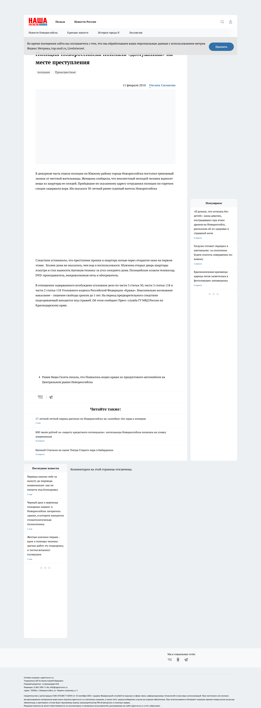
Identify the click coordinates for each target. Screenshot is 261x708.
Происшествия (65, 72)
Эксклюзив (135, 32)
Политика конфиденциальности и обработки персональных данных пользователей (63, 690)
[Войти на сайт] (230, 21)
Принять (221, 46)
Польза (60, 21)
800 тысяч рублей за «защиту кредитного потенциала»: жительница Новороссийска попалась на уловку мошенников (106, 437)
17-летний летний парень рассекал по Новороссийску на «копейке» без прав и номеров (106, 421)
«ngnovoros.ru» (47, 657)
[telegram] (52, 397)
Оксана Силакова (162, 85)
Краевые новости (77, 32)
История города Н (109, 32)
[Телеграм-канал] (186, 639)
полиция (44, 72)
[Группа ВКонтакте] (170, 639)
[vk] (41, 397)
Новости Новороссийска (43, 32)
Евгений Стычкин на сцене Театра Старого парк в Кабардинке (106, 452)
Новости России (85, 21)
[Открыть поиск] (222, 21)
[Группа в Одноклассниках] (178, 639)
